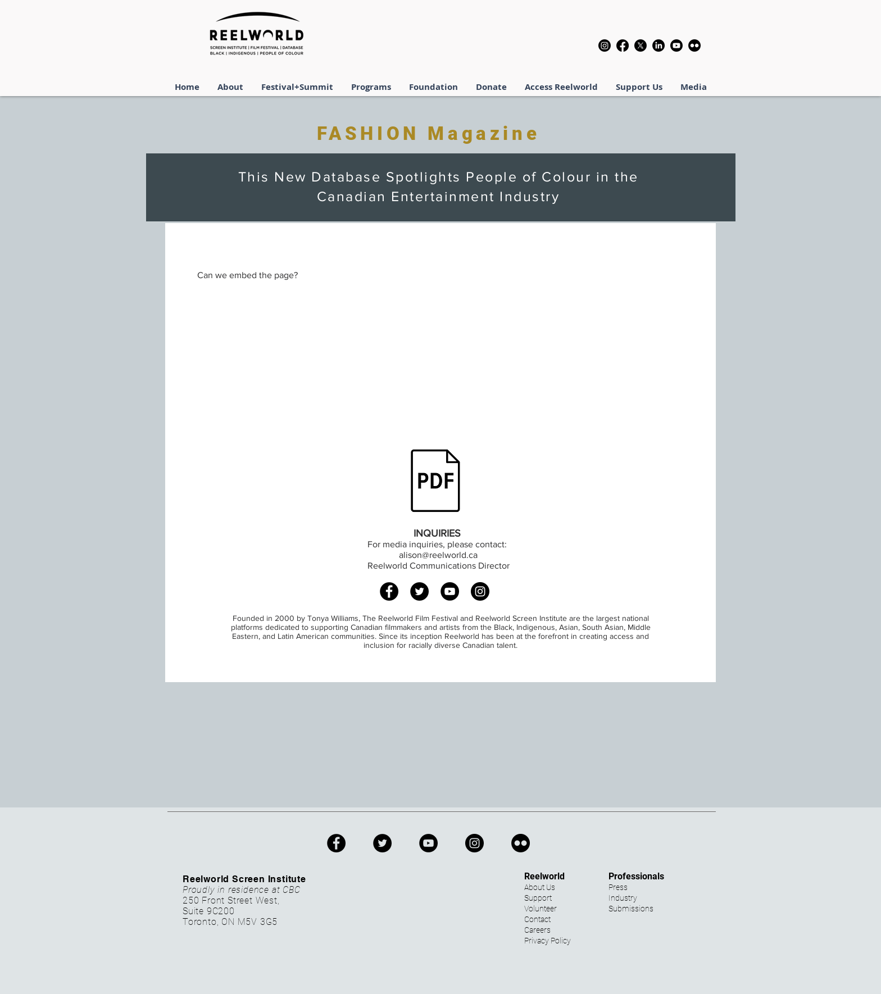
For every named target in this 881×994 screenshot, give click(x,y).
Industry (622, 897)
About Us (539, 887)
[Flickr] (694, 45)
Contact (537, 919)
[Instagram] (604, 45)
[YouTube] (449, 591)
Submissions (630, 908)
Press (618, 887)
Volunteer (540, 908)
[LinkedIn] (658, 45)
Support (538, 897)
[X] (640, 45)
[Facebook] (622, 45)
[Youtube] (676, 45)
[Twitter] (419, 591)
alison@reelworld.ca (438, 555)
